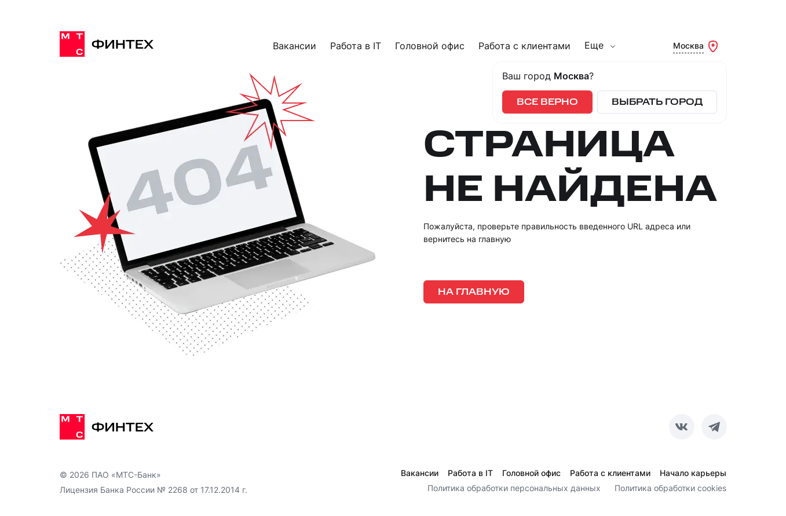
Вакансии (294, 46)
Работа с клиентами (524, 46)
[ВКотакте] (681, 427)
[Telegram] (714, 427)
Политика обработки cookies (670, 488)
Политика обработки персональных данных (514, 488)
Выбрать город (657, 102)
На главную (474, 292)
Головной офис (430, 46)
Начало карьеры (693, 473)
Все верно (547, 102)
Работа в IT (355, 46)
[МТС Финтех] (118, 44)
